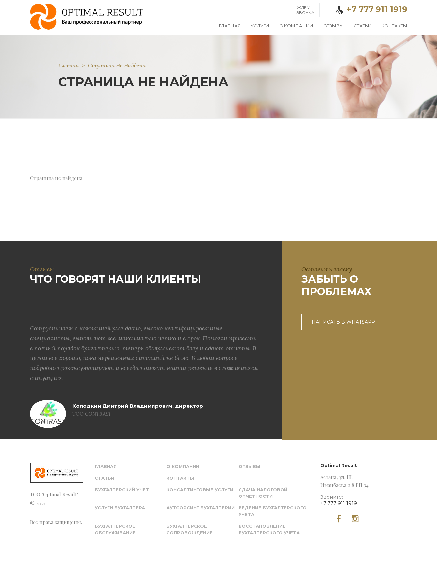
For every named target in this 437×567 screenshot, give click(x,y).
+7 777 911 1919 (338, 503)
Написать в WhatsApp (343, 322)
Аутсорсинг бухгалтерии (200, 507)
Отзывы (333, 25)
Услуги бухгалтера (120, 507)
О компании (296, 25)
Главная (230, 25)
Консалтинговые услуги (199, 489)
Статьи (362, 25)
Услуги (260, 25)
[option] (145, 356)
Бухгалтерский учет (122, 489)
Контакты (394, 25)
